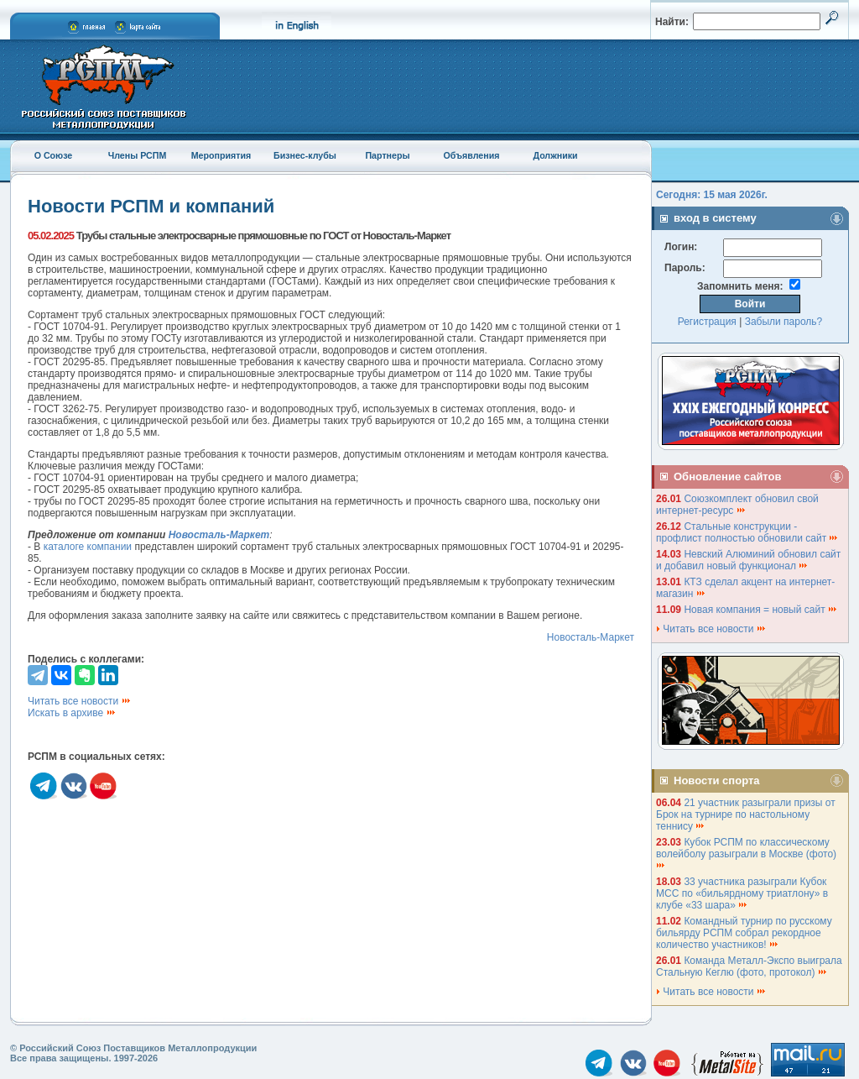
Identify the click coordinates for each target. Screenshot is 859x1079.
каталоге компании (88, 547)
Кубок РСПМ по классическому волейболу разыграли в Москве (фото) (747, 852)
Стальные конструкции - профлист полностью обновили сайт (747, 532)
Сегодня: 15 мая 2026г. (712, 195)
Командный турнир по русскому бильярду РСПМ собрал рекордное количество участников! (744, 933)
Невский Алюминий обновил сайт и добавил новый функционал (748, 560)
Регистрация (707, 321)
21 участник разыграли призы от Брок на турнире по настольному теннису (746, 814)
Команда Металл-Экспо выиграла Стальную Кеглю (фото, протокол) (749, 966)
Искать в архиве (72, 713)
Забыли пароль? (784, 321)
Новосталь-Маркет (590, 637)
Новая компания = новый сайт (761, 609)
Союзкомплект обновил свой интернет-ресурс (737, 504)
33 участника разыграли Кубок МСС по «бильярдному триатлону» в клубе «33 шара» (742, 893)
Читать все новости (80, 701)
